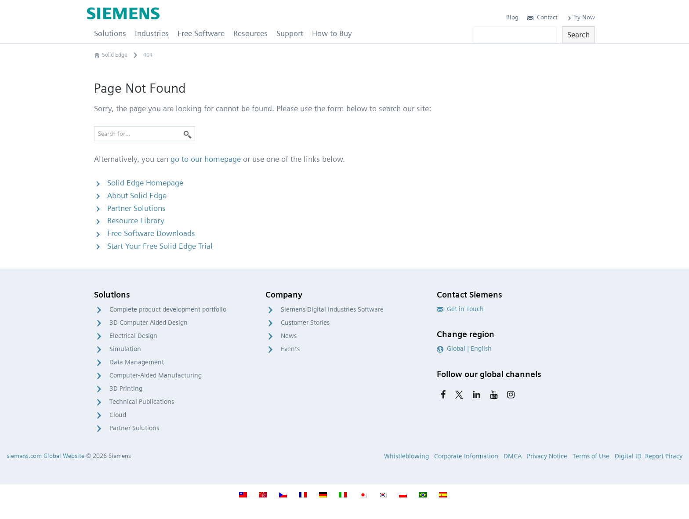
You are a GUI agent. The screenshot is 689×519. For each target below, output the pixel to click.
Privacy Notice (547, 456)
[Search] (188, 134)
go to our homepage (205, 158)
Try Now (580, 17)
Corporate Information (466, 456)
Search (578, 34)
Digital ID (628, 456)
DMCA (513, 456)
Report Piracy (663, 456)
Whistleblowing (406, 456)
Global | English (464, 348)
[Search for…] (144, 133)
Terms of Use (591, 456)
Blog (512, 17)
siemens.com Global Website (45, 455)
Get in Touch (460, 309)
